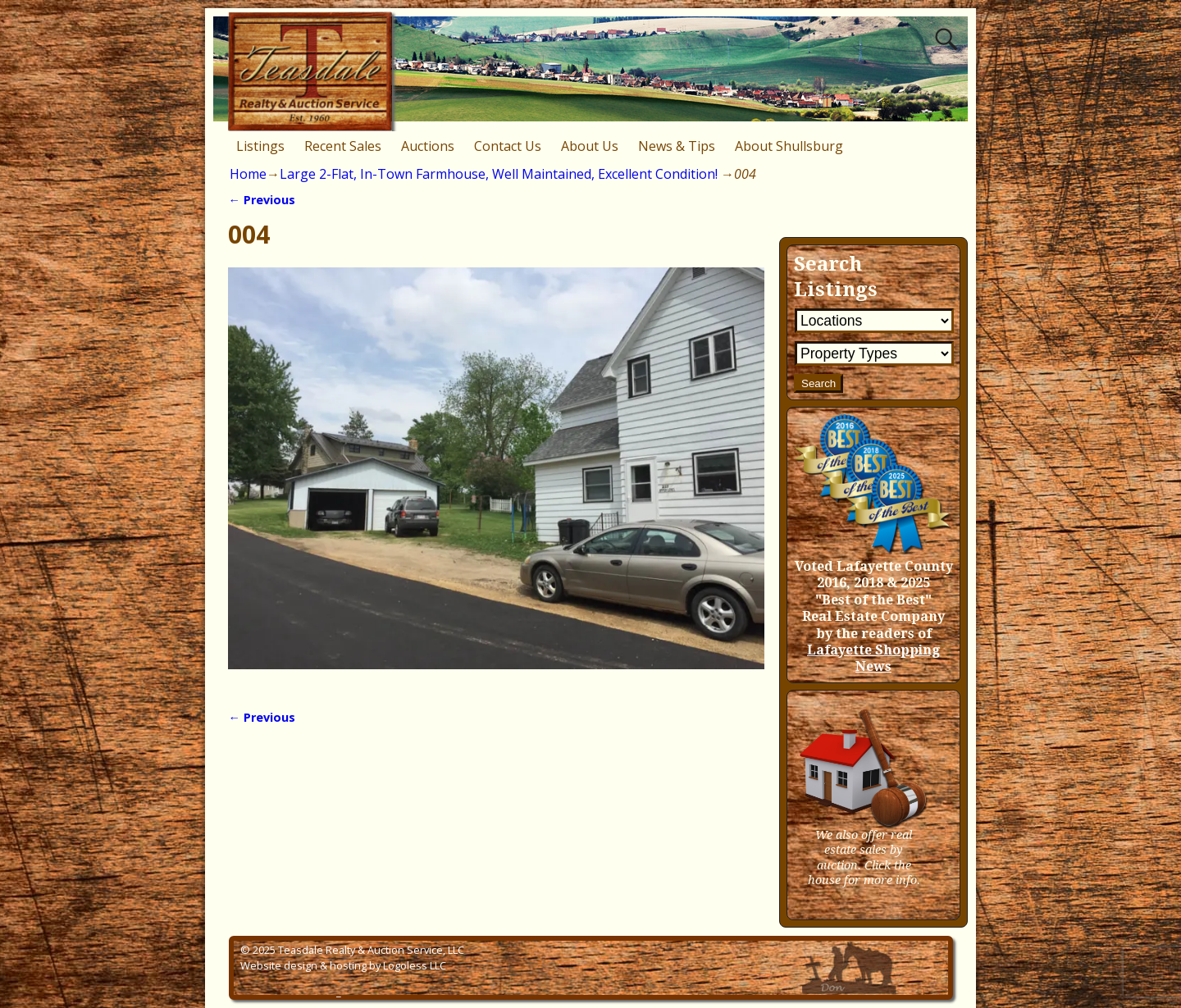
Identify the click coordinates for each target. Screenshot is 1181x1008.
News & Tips (676, 146)
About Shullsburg (789, 146)
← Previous (261, 200)
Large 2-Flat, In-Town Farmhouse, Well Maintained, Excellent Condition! (499, 174)
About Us (589, 146)
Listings (260, 146)
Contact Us (507, 146)
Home (248, 174)
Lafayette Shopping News (873, 658)
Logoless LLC (414, 965)
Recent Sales (342, 146)
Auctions (427, 146)
